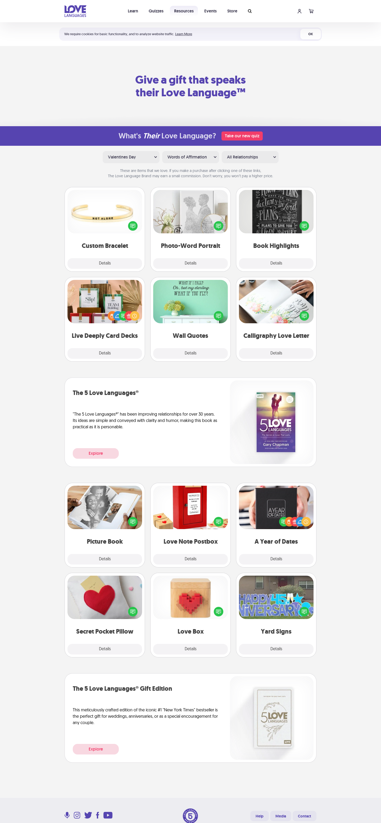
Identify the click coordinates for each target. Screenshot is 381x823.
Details (105, 263)
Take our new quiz (242, 136)
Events (210, 11)
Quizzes (156, 11)
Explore (96, 453)
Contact (304, 816)
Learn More (183, 34)
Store (232, 11)
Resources (184, 11)
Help (260, 816)
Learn (133, 11)
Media (280, 816)
